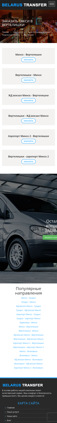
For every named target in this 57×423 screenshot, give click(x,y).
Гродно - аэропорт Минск (28, 318)
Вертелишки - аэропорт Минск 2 (28, 347)
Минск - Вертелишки (28, 326)
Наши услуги (13, 412)
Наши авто (12, 416)
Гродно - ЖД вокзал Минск (28, 310)
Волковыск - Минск (29, 355)
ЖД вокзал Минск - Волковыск (28, 359)
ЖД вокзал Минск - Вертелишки (28, 335)
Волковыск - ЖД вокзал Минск (28, 363)
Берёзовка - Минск (28, 322)
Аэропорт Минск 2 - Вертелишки (28, 343)
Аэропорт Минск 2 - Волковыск (28, 367)
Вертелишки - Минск (28, 330)
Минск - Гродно (28, 298)
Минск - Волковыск (29, 351)
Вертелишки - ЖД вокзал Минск (28, 339)
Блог (9, 420)
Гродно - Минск (28, 302)
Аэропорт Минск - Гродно (28, 314)
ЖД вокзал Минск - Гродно (28, 306)
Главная (11, 407)
